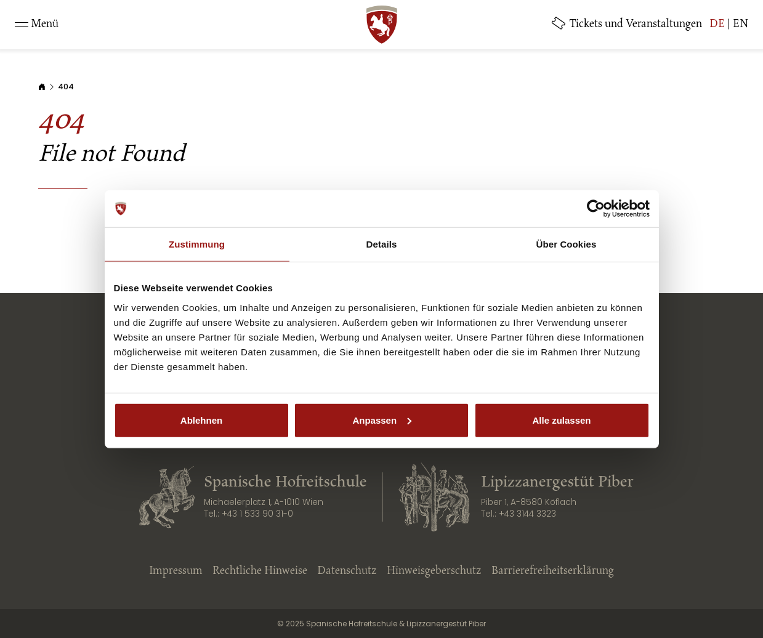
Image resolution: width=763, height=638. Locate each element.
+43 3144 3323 (527, 514)
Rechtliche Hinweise (259, 571)
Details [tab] (381, 244)
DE (717, 24)
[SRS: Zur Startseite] (381, 24)
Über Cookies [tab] (566, 244)
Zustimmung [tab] (197, 244)
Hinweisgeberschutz (434, 571)
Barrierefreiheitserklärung (552, 571)
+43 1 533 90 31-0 (257, 514)
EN (740, 24)
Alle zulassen (561, 419)
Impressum (176, 571)
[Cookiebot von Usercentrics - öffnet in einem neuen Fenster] (596, 209)
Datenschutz (347, 571)
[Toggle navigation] (37, 24)
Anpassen (381, 419)
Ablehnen (201, 419)
